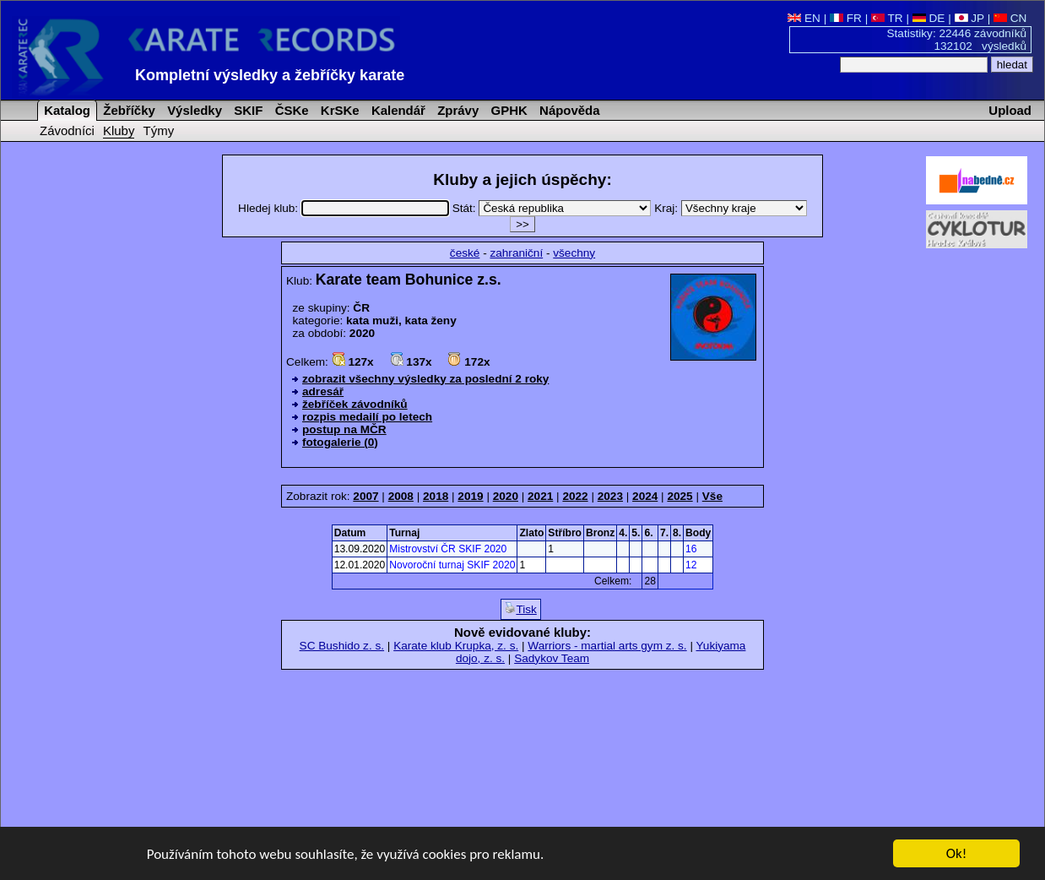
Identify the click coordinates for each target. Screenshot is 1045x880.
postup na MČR (344, 429)
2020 (505, 496)
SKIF (246, 110)
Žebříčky (127, 110)
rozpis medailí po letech (367, 416)
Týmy (159, 130)
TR (887, 18)
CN (1010, 18)
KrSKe (338, 110)
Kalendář (396, 110)
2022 (574, 496)
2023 (610, 496)
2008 (401, 496)
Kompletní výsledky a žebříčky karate (269, 75)
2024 (645, 496)
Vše (712, 496)
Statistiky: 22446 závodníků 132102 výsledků (957, 39)
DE (928, 18)
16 (690, 549)
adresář (323, 391)
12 (690, 565)
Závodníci (67, 130)
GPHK (507, 110)
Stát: (553, 208)
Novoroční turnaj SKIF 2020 (452, 565)
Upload (1009, 110)
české (465, 253)
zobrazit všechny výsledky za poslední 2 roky (425, 378)
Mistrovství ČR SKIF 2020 (447, 549)
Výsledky (193, 110)
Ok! (956, 855)
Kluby (118, 130)
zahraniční (516, 253)
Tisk (520, 609)
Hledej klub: (345, 208)
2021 (540, 496)
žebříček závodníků (355, 404)
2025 (679, 496)
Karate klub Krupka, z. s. (455, 645)
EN (804, 18)
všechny (574, 253)
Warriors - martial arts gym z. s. (607, 645)
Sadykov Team (551, 658)
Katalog (65, 110)
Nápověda (568, 110)
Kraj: (730, 208)
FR (846, 18)
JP (969, 18)
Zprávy (456, 110)
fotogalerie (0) (340, 442)
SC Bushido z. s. (342, 645)
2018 (435, 496)
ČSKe (290, 110)
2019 (470, 496)
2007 (365, 496)
